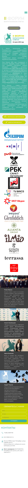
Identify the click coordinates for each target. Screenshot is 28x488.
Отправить (14, 421)
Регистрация (14, 28)
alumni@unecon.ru (9, 437)
